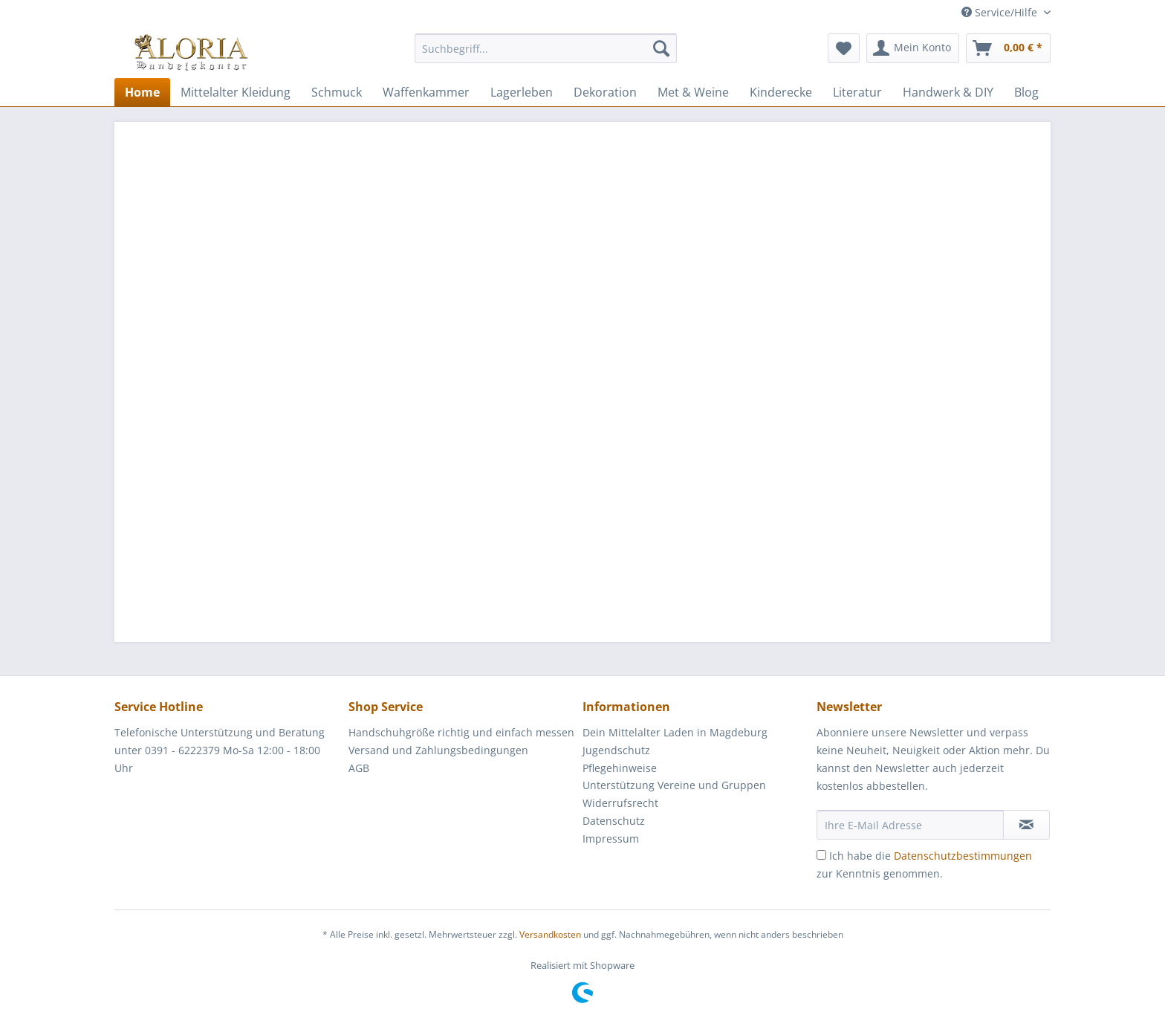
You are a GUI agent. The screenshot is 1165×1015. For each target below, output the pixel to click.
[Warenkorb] (1008, 48)
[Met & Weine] (693, 92)
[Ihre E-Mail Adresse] (910, 825)
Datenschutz (613, 821)
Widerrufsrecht (620, 803)
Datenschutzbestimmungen (963, 856)
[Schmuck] (336, 92)
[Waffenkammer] (426, 92)
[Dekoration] (605, 92)
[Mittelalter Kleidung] (235, 92)
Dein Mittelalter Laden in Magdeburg (675, 732)
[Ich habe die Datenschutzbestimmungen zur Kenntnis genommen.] (821, 855)
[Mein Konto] (912, 48)
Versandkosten (550, 934)
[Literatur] (857, 92)
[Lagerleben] (521, 92)
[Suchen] (661, 48)
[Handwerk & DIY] (948, 92)
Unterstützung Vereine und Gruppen (674, 785)
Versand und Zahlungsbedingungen (438, 750)
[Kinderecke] (780, 92)
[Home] (142, 92)
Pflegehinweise (619, 768)
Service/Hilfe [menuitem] (1000, 12)
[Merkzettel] (844, 48)
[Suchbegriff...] (546, 48)
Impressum (610, 838)
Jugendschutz (616, 750)
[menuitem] (546, 55)
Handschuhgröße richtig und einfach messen (461, 732)
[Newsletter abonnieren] (1026, 825)
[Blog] (1026, 92)
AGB (358, 768)
